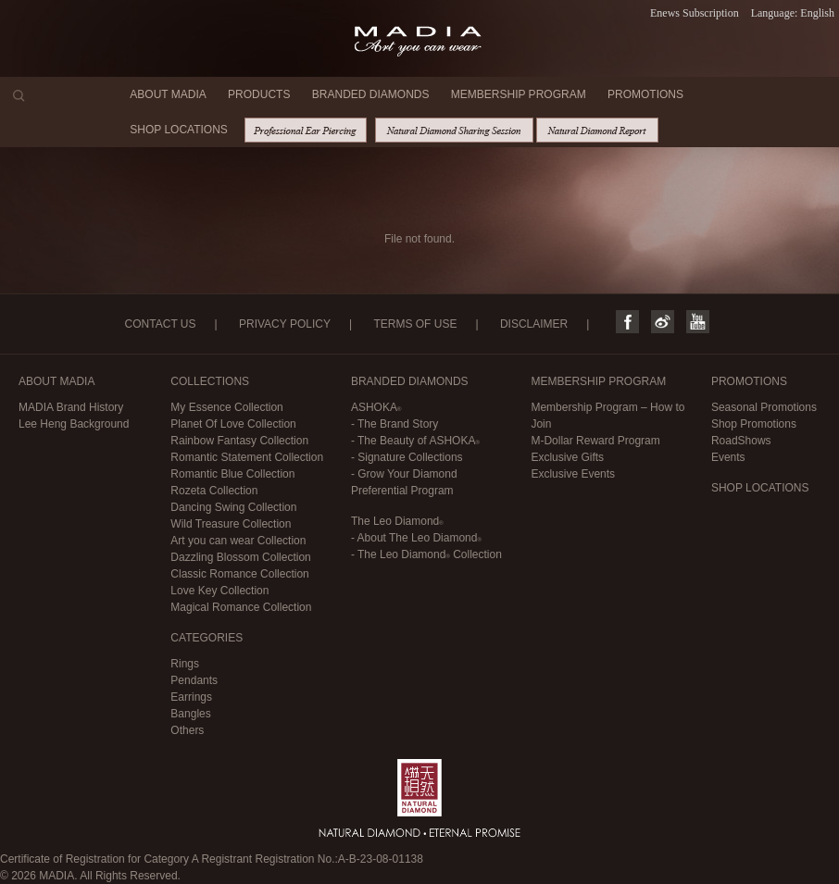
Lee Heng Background (74, 423)
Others (187, 730)
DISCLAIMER (534, 323)
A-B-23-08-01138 (380, 859)
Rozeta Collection (213, 490)
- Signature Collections (407, 457)
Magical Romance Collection (240, 607)
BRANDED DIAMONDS (371, 94)
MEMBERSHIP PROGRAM (518, 94)
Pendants (194, 680)
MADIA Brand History (71, 407)
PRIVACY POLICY (285, 323)
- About (416, 537)
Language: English (792, 12)
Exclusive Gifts (567, 457)
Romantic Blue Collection (232, 473)
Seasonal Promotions (764, 407)
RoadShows (741, 440)
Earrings (191, 697)
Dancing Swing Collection (233, 507)
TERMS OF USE (415, 323)
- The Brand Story (395, 423)
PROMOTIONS (645, 94)
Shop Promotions (753, 423)
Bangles (190, 713)
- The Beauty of (415, 440)
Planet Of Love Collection (232, 423)
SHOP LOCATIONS (179, 129)
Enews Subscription (694, 12)
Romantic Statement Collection (246, 457)
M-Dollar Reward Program (595, 440)
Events (728, 457)
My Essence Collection (226, 407)
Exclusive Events (573, 473)
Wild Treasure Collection (230, 523)
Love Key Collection (219, 590)
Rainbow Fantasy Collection (239, 440)
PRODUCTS (259, 94)
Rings (184, 663)
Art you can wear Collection (238, 540)
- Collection (426, 554)
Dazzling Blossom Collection (240, 557)
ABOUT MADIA (168, 94)
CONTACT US (160, 323)
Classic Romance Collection (239, 573)
